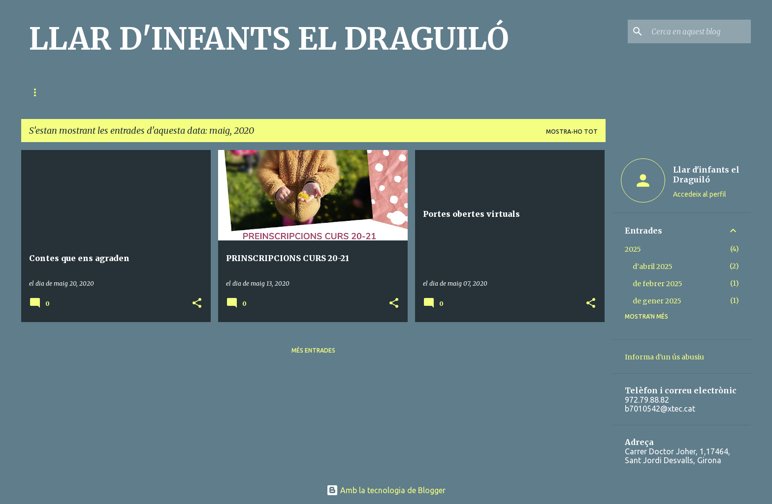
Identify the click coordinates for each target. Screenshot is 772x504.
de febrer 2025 (657, 283)
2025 (633, 249)
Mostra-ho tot (572, 131)
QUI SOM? (43, 92)
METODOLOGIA (204, 92)
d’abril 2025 (653, 266)
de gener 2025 (657, 300)
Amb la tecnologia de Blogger (386, 490)
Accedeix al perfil (699, 194)
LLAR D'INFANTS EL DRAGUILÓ (269, 39)
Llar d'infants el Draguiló (706, 174)
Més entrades (313, 350)
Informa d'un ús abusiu (664, 357)
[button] (197, 303)
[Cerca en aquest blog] (699, 31)
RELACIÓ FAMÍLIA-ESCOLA (119, 92)
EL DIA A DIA (269, 92)
